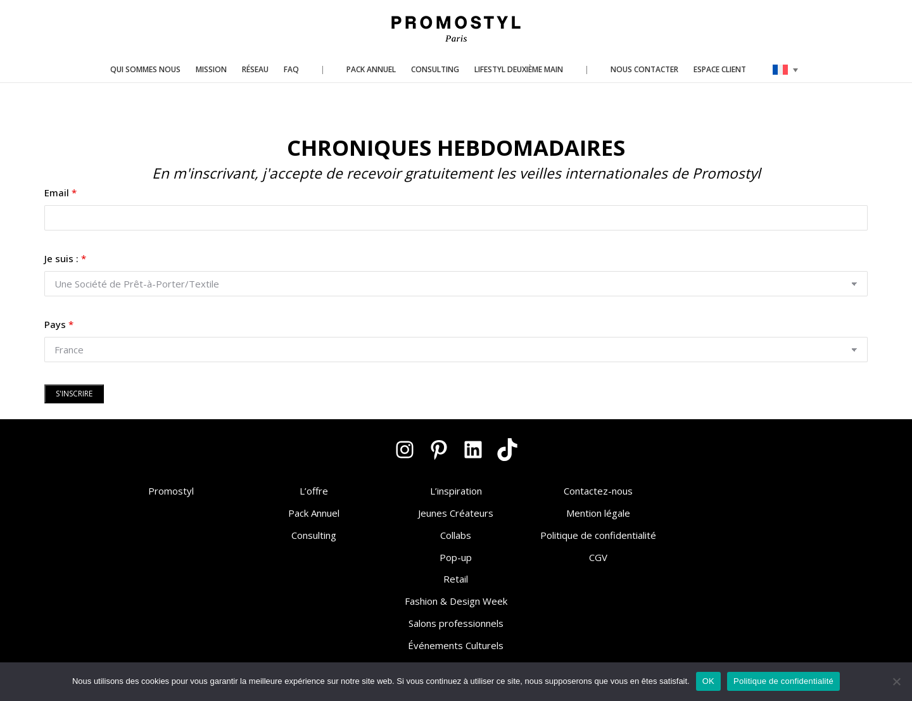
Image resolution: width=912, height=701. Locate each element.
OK (708, 681)
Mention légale (598, 513)
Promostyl (171, 490)
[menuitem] (785, 69)
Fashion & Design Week (456, 601)
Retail (455, 578)
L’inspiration (456, 490)
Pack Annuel (313, 513)
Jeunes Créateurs (455, 513)
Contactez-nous (598, 490)
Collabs (455, 535)
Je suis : (65, 258)
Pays (58, 324)
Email (60, 192)
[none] (785, 69)
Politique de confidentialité (598, 535)
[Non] (896, 681)
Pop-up (456, 557)
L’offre (314, 490)
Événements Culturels (456, 645)
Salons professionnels (456, 623)
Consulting (313, 535)
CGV (598, 557)
